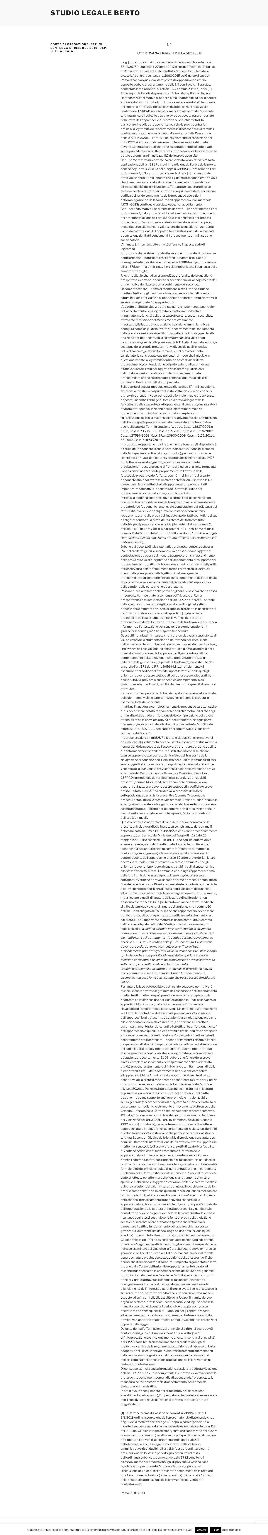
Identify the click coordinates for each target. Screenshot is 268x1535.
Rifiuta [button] (215, 1529)
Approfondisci (231, 1529)
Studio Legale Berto (95, 13)
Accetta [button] (201, 1529)
